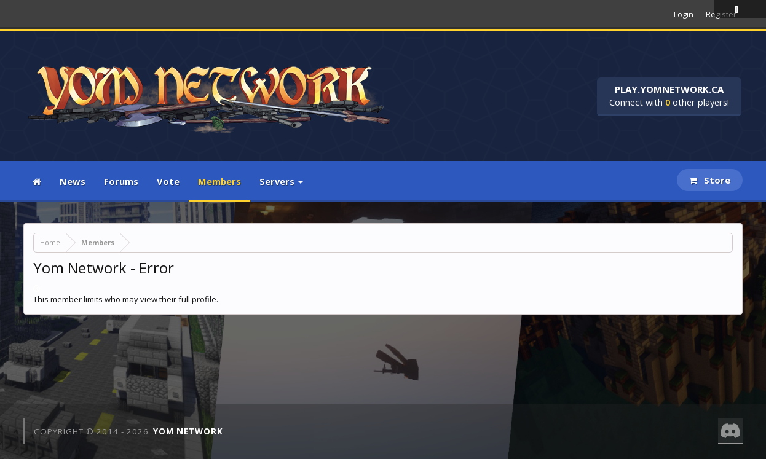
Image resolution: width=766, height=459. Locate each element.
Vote (168, 181)
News (72, 181)
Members (219, 181)
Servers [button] (281, 181)
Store (709, 180)
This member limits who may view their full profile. (125, 299)
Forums (121, 181)
